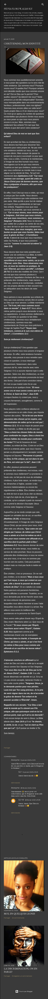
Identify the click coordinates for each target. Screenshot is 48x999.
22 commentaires (18, 918)
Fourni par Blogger (24, 991)
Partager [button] (7, 748)
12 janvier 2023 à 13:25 (30, 772)
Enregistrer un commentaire (22, 976)
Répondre (15, 783)
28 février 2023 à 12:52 (28, 788)
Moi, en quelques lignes (19, 913)
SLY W (21, 800)
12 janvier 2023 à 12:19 (28, 760)
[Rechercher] (42, 3)
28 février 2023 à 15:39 (32, 800)
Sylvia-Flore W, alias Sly (18, 8)
